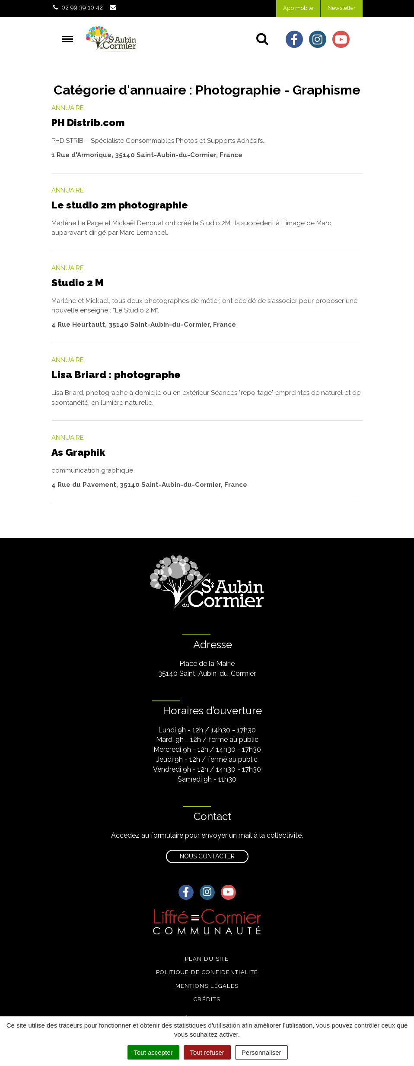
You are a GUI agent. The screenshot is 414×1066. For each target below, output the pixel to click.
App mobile (298, 8)
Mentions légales (207, 986)
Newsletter (342, 8)
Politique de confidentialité (207, 972)
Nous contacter (207, 856)
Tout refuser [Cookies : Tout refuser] (207, 1052)
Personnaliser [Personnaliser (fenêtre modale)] (261, 1052)
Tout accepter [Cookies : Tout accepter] (153, 1052)
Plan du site (207, 959)
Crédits (207, 999)
